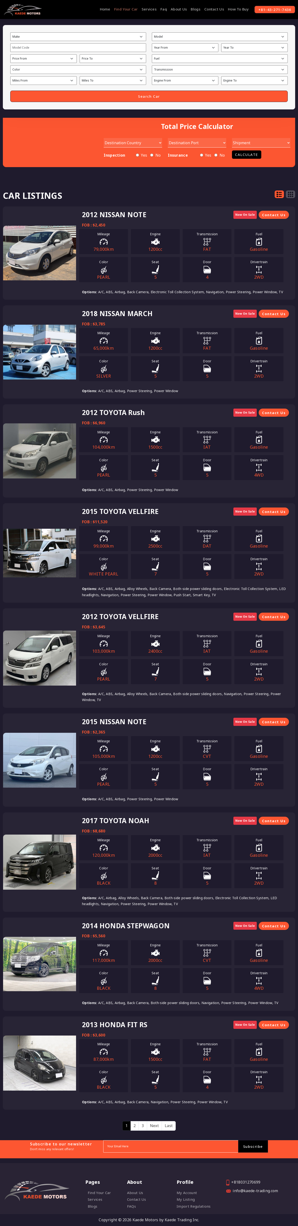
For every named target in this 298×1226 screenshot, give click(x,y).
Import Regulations (194, 1206)
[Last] (169, 1126)
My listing (186, 1199)
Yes (144, 155)
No (158, 155)
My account (187, 1192)
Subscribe (253, 1146)
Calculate (246, 154)
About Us (176, 9)
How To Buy (235, 9)
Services (146, 9)
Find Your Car (123, 9)
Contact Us (211, 9)
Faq (161, 9)
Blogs (193, 9)
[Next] (154, 1126)
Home (102, 9)
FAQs (131, 1206)
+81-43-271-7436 (273, 9)
